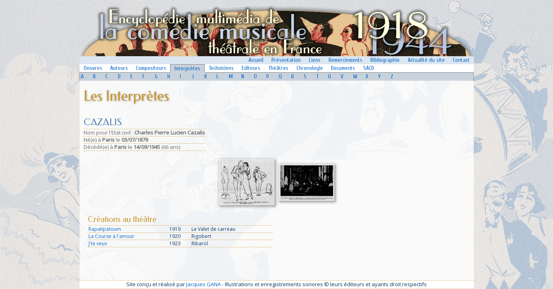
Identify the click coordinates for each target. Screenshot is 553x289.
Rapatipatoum (104, 229)
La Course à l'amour (111, 236)
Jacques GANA (203, 284)
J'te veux (97, 243)
